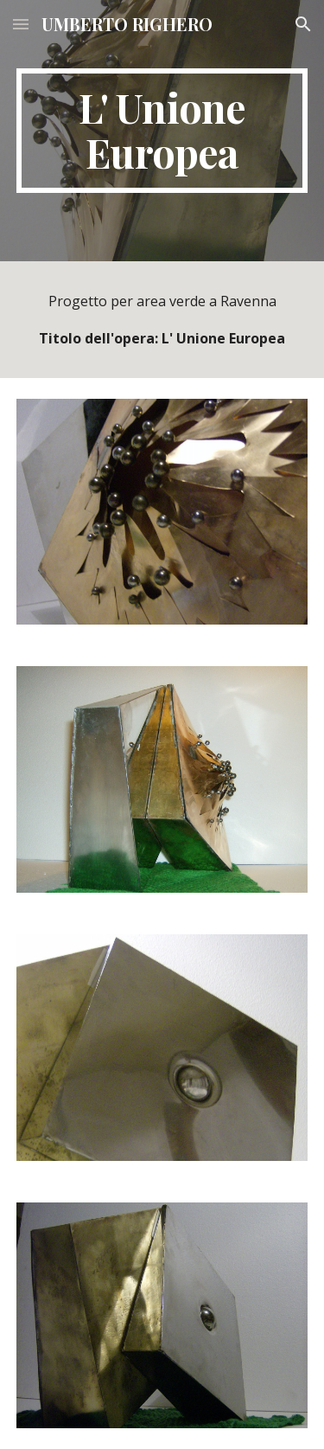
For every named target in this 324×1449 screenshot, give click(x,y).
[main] (162, 130)
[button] (20, 24)
